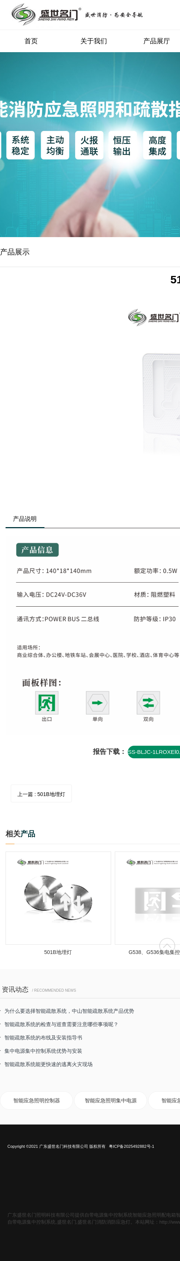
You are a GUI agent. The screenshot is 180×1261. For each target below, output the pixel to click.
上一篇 (41, 794)
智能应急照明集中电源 (111, 1100)
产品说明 (25, 519)
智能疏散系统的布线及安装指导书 (43, 1038)
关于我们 (93, 41)
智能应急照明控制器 (36, 1100)
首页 (31, 41)
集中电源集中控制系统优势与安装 (43, 1051)
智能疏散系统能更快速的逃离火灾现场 (48, 1064)
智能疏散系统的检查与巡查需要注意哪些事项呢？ (61, 1024)
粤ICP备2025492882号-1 (131, 1146)
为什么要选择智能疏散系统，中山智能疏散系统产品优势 (69, 1011)
